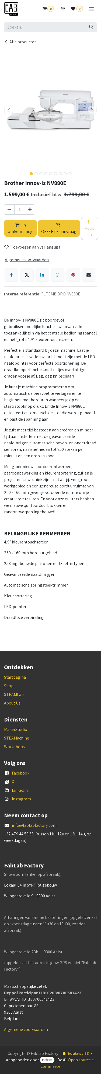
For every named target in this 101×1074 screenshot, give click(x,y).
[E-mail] (88, 274)
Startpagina (15, 677)
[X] (26, 274)
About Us (12, 703)
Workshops (14, 746)
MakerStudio (15, 729)
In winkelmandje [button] (20, 228)
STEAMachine (16, 738)
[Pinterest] (73, 274)
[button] (8, 110)
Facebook (20, 773)
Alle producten (20, 42)
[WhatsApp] (57, 274)
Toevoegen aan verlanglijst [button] (32, 247)
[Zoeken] (91, 27)
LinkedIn (20, 790)
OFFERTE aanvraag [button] (58, 228)
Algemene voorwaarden (26, 1029)
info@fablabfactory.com (34, 825)
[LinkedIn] (42, 274)
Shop (8, 686)
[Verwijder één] (9, 209)
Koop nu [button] (90, 228)
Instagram (21, 799)
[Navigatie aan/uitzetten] (91, 9)
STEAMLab (14, 694)
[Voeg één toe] (30, 209)
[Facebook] (11, 274)
